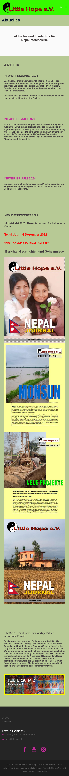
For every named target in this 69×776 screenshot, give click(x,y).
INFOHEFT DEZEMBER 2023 (21, 215)
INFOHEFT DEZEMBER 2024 (21, 75)
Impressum (7, 721)
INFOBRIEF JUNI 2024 (20, 178)
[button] (61, 8)
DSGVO (5, 718)
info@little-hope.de (14, 739)
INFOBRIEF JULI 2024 (19, 119)
